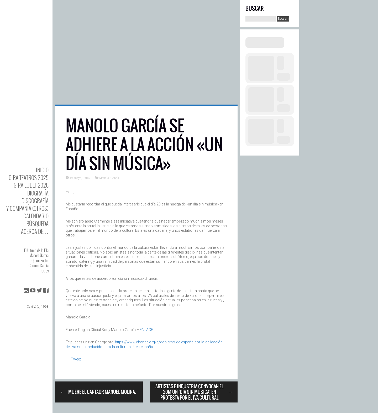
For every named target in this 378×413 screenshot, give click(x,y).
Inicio (42, 170)
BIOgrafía (38, 193)
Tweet (76, 359)
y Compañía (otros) (27, 208)
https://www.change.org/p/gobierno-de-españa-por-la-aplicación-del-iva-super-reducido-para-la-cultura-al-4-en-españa (145, 344)
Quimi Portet (40, 260)
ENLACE (146, 330)
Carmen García (39, 265)
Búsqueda (38, 223)
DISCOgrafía (35, 201)
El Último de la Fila (36, 250)
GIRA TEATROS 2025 (29, 177)
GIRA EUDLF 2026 (31, 185)
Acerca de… (35, 231)
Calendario (36, 216)
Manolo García (39, 255)
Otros (45, 270)
